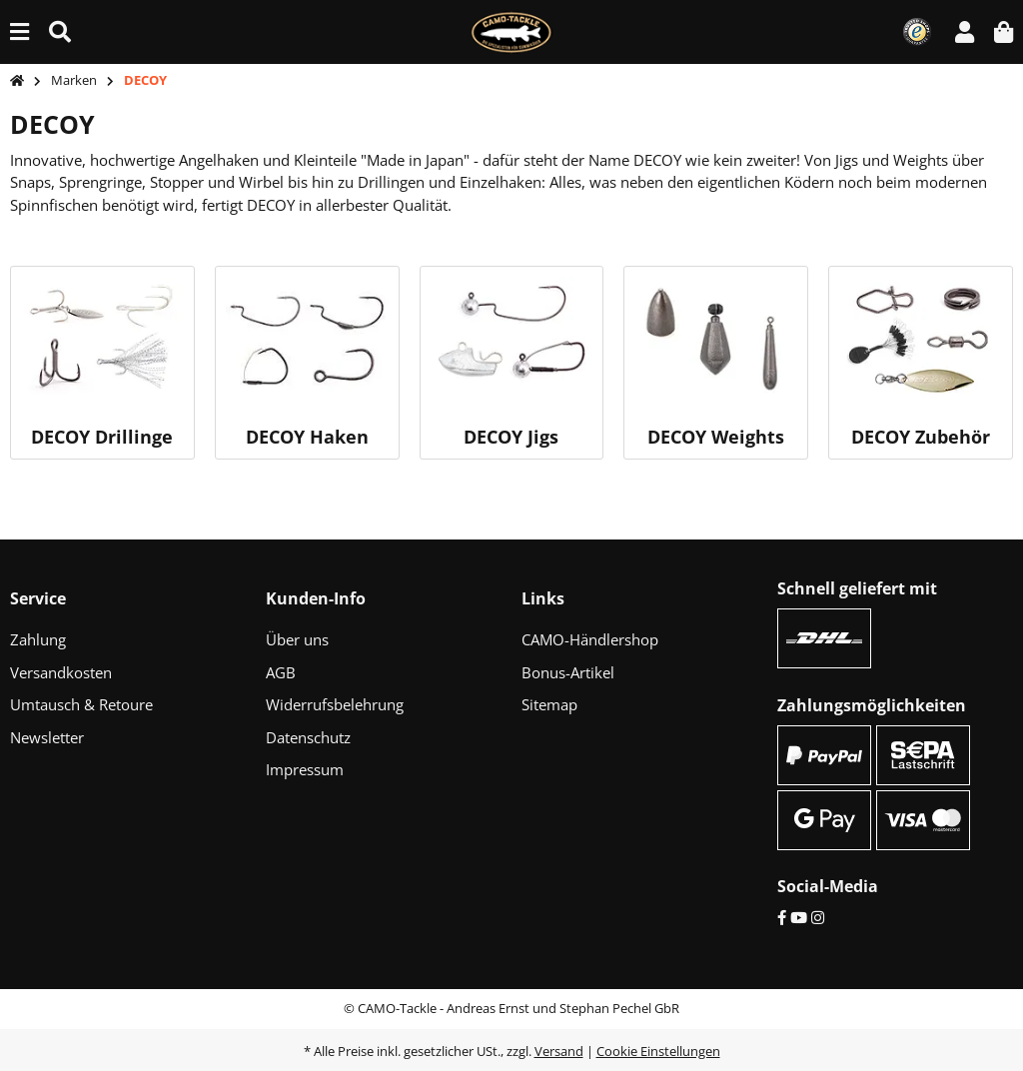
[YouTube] (798, 917)
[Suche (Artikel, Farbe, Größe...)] (60, 31)
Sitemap (549, 704)
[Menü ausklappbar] (19, 31)
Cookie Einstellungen (658, 1051)
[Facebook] (781, 917)
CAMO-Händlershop (589, 639)
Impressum (305, 769)
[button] (964, 31)
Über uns (297, 639)
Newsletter (47, 737)
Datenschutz (308, 737)
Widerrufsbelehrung (335, 704)
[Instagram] (817, 917)
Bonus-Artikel (567, 672)
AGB (281, 672)
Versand (558, 1051)
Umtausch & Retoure (81, 704)
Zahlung (38, 639)
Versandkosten (61, 672)
